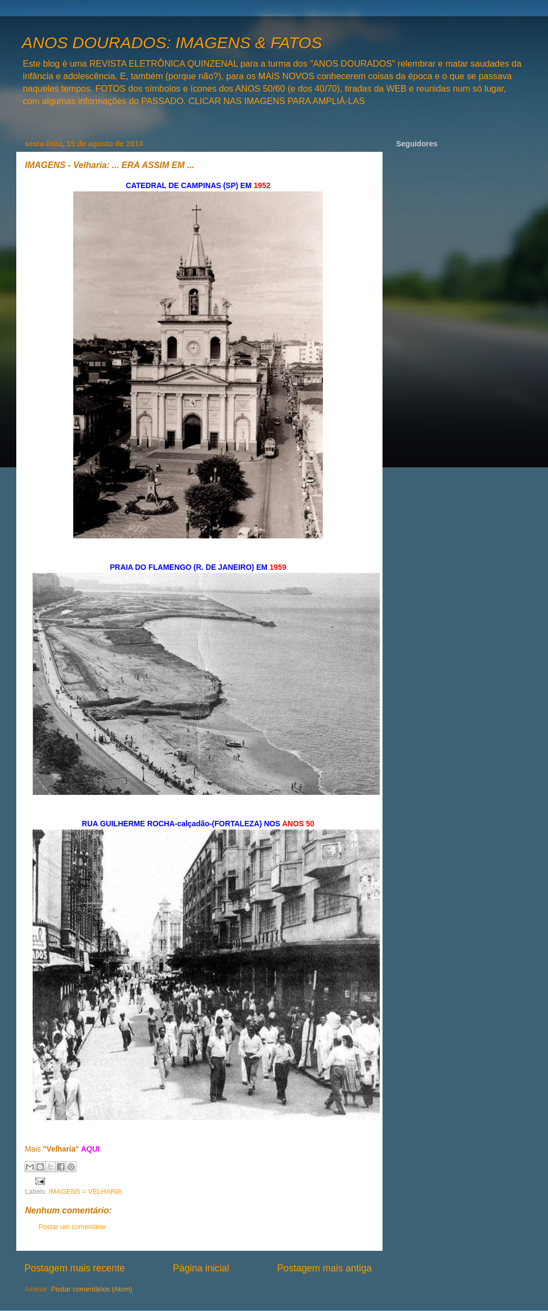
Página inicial (201, 1268)
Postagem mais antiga (324, 1268)
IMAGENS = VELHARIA (85, 1192)
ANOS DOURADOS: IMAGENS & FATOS (172, 43)
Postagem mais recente (74, 1268)
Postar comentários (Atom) (91, 1289)
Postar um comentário (72, 1227)
